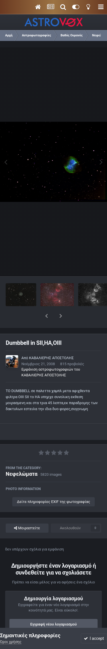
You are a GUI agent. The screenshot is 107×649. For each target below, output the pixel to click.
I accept (94, 638)
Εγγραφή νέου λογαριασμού (53, 609)
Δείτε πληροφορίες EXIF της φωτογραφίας (53, 487)
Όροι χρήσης (10, 642)
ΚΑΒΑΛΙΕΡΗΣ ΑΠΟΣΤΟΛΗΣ (51, 343)
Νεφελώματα (21, 459)
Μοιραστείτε (27, 513)
